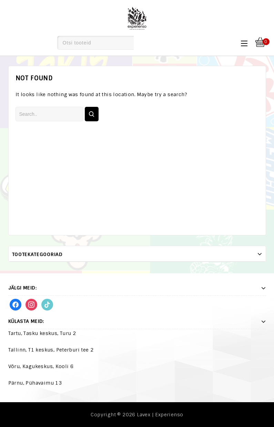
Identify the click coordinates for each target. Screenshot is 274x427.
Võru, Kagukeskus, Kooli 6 (41, 366)
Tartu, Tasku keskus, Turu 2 (42, 333)
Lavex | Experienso (160, 414)
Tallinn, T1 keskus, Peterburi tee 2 (51, 350)
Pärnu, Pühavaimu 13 (35, 383)
